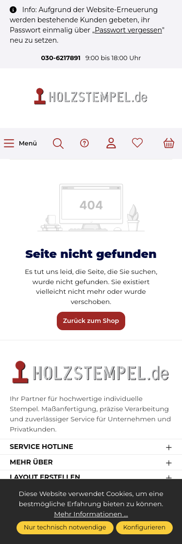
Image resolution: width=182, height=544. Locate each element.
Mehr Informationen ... (91, 514)
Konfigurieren (144, 527)
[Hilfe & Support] (84, 144)
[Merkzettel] (137, 144)
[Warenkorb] (169, 144)
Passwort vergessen (128, 30)
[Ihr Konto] (111, 144)
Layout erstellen (45, 477)
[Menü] (20, 143)
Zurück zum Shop (91, 320)
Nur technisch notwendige (65, 527)
